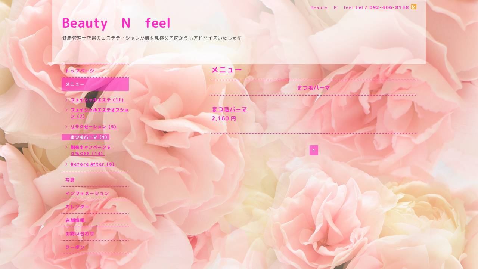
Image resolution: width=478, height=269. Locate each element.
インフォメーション (87, 193)
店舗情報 (75, 220)
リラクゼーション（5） (94, 127)
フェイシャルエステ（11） (98, 100)
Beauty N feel (130, 22)
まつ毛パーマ (230, 109)
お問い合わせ (79, 234)
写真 (70, 180)
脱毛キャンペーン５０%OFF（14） (91, 150)
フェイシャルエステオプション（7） (100, 113)
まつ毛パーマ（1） (90, 137)
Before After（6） (94, 164)
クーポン (75, 247)
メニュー (75, 84)
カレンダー (77, 207)
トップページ (79, 71)
